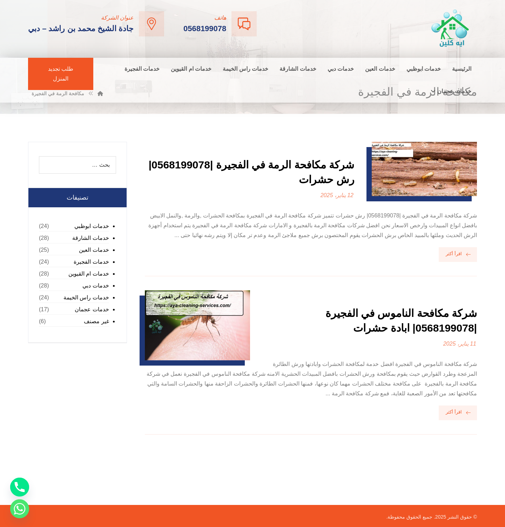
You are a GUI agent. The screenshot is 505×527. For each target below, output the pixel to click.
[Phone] (19, 487)
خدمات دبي (95, 286)
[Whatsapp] (19, 508)
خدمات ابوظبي (91, 226)
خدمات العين (94, 250)
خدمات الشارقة (90, 238)
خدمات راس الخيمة (86, 297)
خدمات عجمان (92, 309)
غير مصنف (96, 321)
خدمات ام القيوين (88, 274)
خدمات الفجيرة (91, 262)
